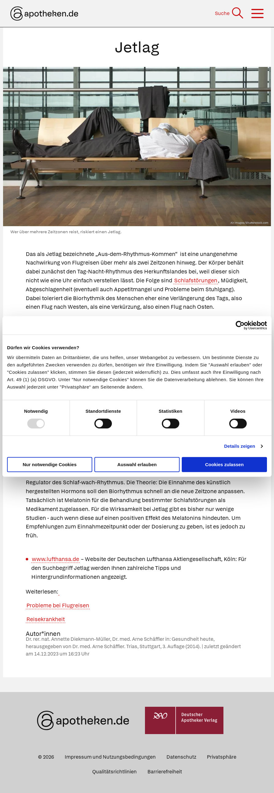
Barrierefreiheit (164, 771)
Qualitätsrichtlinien (114, 771)
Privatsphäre (221, 757)
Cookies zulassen (224, 464)
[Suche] (229, 13)
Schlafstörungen (195, 280)
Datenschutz (181, 757)
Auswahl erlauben (137, 464)
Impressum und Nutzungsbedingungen (110, 757)
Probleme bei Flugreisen (57, 605)
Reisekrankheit (45, 619)
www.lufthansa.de (55, 559)
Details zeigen (239, 446)
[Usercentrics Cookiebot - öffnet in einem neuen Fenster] (240, 325)
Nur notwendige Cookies (50, 464)
